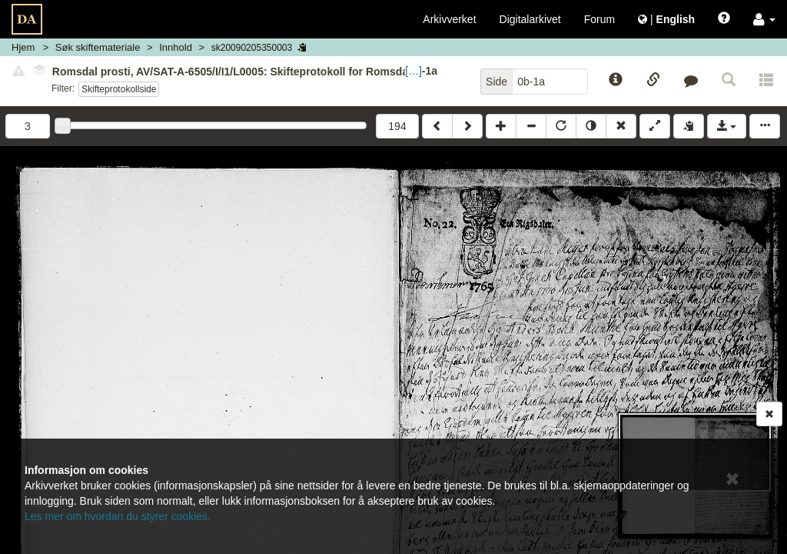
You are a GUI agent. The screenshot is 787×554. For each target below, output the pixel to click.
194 (397, 126)
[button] (764, 19)
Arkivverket (449, 19)
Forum (599, 19)
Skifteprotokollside (118, 89)
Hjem (23, 47)
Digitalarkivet (530, 19)
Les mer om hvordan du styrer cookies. (118, 516)
